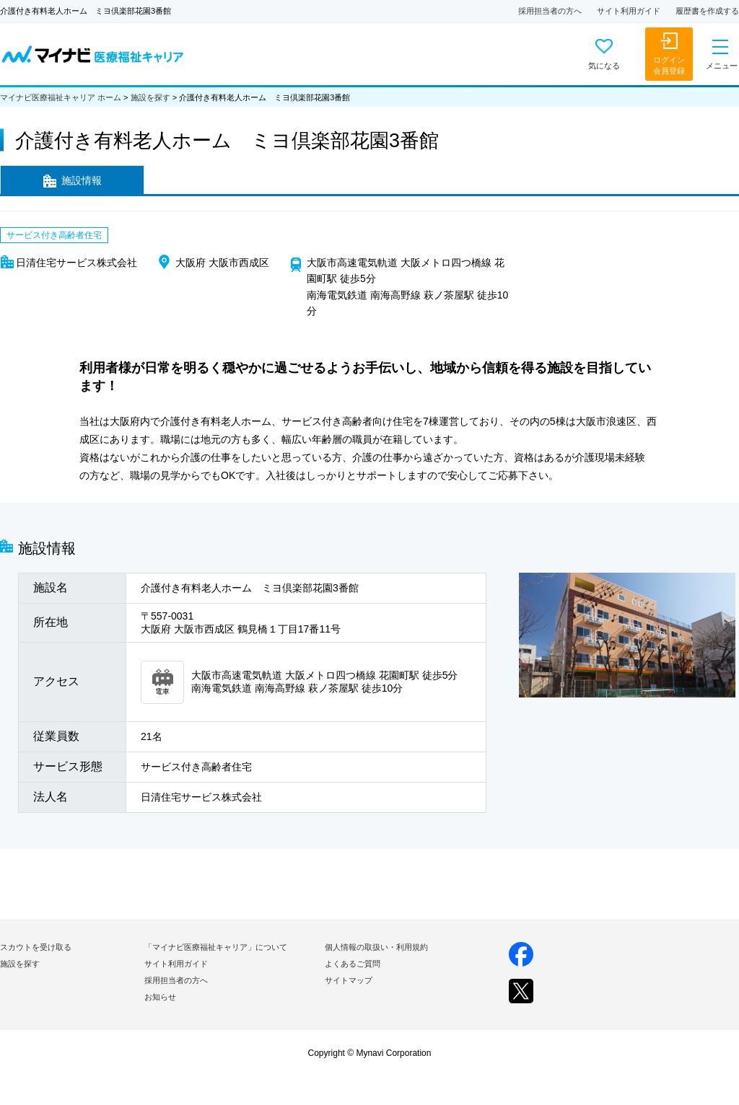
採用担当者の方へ (550, 10)
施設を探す (150, 97)
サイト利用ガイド (628, 10)
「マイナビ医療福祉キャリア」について (215, 947)
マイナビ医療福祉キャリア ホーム (60, 97)
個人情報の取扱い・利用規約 (376, 947)
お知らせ (160, 996)
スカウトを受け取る (35, 947)
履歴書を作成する (707, 10)
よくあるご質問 (352, 963)
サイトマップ (348, 980)
